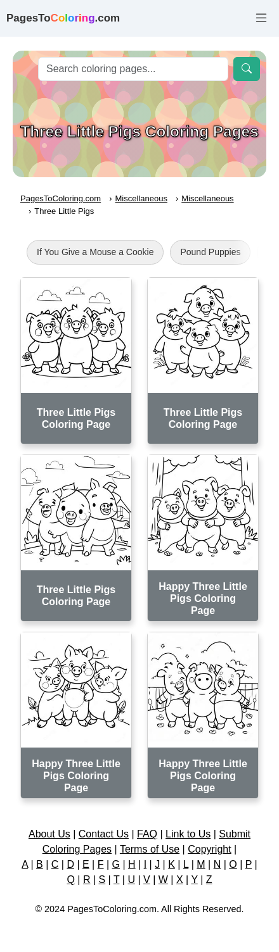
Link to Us (188, 834)
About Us (49, 834)
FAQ (147, 834)
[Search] (133, 69)
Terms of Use (149, 849)
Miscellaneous (141, 198)
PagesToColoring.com (60, 198)
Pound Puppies (210, 252)
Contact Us (104, 834)
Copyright (209, 849)
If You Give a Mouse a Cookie (95, 252)
